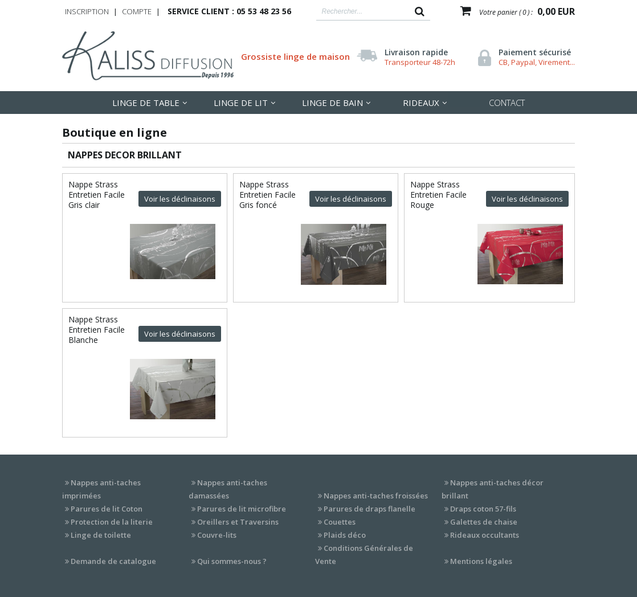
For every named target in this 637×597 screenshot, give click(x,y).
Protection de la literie (112, 522)
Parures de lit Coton (106, 509)
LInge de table (145, 102)
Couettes (340, 522)
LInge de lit (241, 102)
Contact (507, 102)
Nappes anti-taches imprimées (101, 489)
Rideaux (421, 102)
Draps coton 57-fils (483, 509)
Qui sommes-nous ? (232, 561)
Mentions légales (481, 561)
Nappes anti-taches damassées (228, 489)
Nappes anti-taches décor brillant (493, 489)
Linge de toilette (101, 535)
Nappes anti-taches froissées (376, 495)
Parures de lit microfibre (241, 509)
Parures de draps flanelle (369, 509)
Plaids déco (345, 535)
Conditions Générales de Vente (364, 554)
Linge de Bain (332, 102)
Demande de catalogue (113, 561)
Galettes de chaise (483, 522)
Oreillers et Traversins (238, 522)
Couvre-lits (216, 535)
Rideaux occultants (484, 535)
